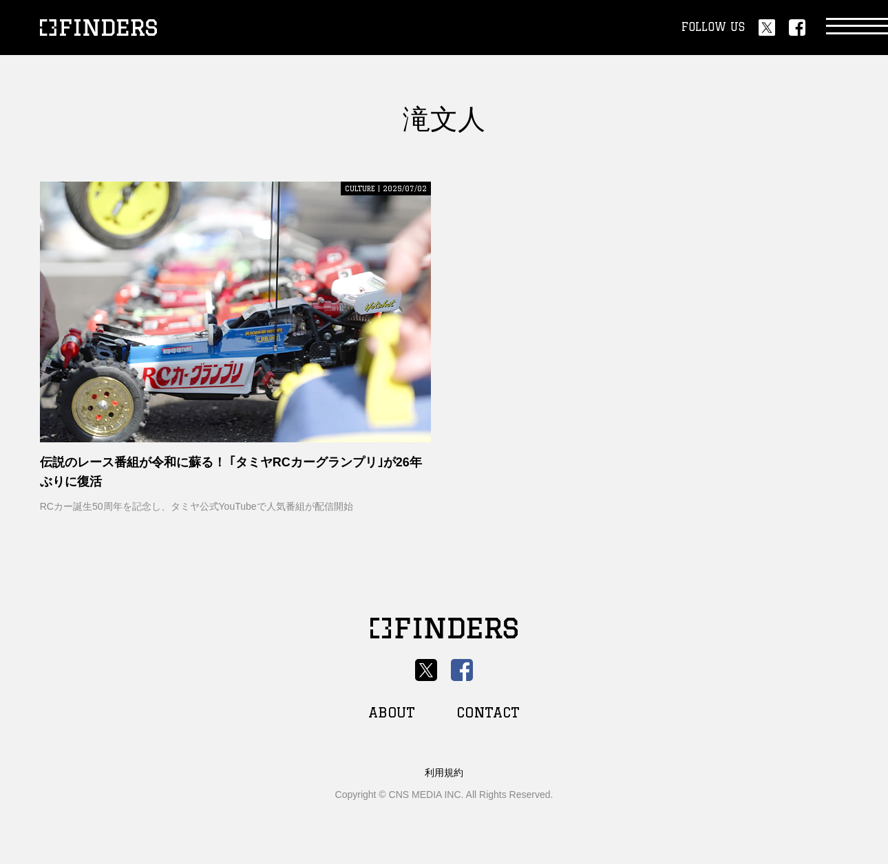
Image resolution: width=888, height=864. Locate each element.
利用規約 (444, 772)
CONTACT (488, 712)
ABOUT (391, 712)
